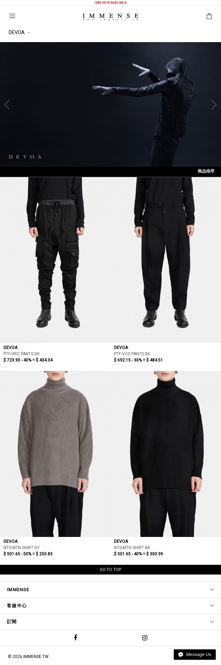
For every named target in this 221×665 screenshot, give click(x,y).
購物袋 (209, 16)
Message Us (194, 654)
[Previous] (8, 104)
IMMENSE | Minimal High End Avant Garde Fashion (110, 17)
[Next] (212, 104)
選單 (12, 15)
